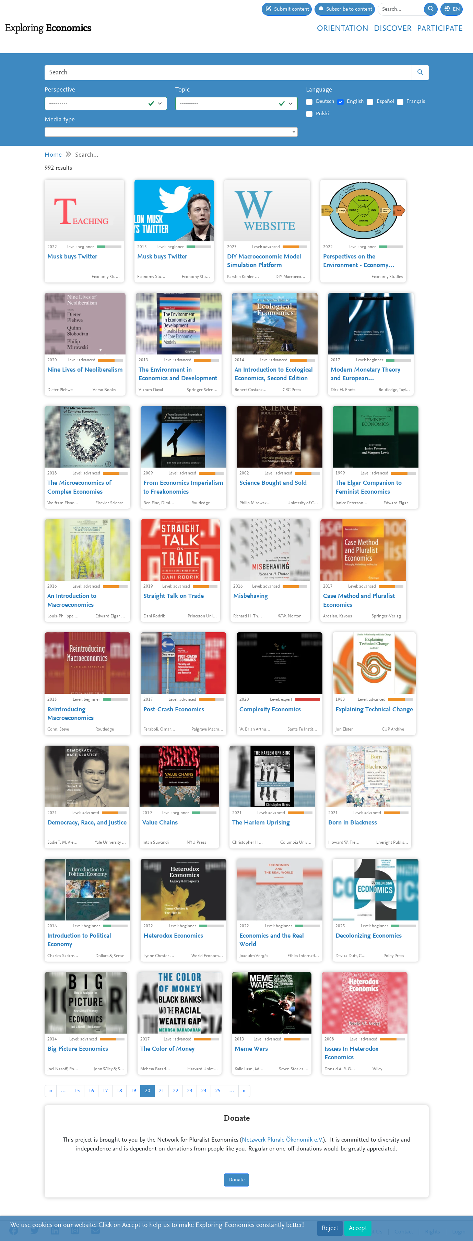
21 (161, 1091)
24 (203, 1091)
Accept (358, 1228)
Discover (393, 29)
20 (147, 1091)
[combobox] (171, 132)
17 (105, 1091)
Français (415, 101)
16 (91, 1091)
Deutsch (325, 101)
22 (175, 1091)
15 (77, 1091)
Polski (322, 114)
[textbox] (171, 132)
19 (133, 1091)
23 (189, 1091)
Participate (440, 29)
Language (319, 90)
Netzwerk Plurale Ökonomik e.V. (282, 1140)
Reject (330, 1228)
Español (385, 101)
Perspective (60, 90)
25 (218, 1091)
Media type (60, 120)
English (355, 101)
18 (119, 1091)
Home (53, 155)
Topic (182, 90)
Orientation (342, 29)
